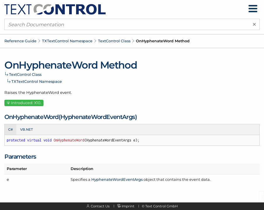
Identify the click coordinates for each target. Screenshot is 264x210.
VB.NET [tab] (26, 129)
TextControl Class (114, 40)
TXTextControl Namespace (67, 40)
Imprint (128, 206)
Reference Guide (20, 40)
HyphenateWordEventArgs (117, 179)
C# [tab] (10, 129)
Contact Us (100, 206)
